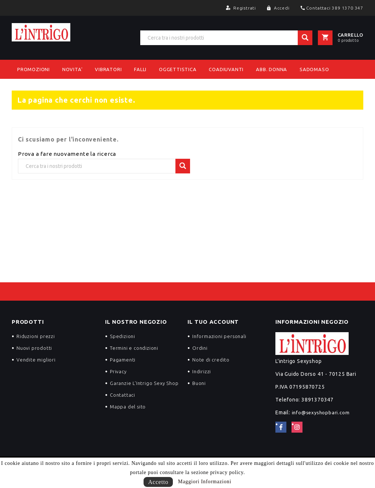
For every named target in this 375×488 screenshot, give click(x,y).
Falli (140, 69)
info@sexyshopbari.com (321, 412)
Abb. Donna (271, 69)
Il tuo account (213, 322)
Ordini (200, 348)
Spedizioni (122, 336)
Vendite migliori (36, 359)
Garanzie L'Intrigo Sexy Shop (144, 383)
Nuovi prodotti (34, 348)
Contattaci (122, 394)
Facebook (280, 427)
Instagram (297, 427)
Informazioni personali (219, 336)
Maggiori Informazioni (204, 481)
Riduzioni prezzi (35, 336)
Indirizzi (201, 371)
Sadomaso (314, 69)
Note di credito (211, 359)
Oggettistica (178, 69)
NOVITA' (72, 69)
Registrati (245, 7)
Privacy (118, 371)
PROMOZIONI (33, 69)
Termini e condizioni (134, 348)
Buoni (199, 383)
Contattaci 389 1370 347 (334, 7)
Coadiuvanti (226, 69)
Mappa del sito (128, 406)
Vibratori (108, 69)
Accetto (158, 482)
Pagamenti (122, 359)
